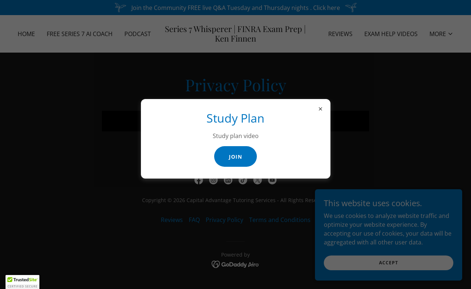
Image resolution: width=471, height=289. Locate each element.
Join (235, 156)
